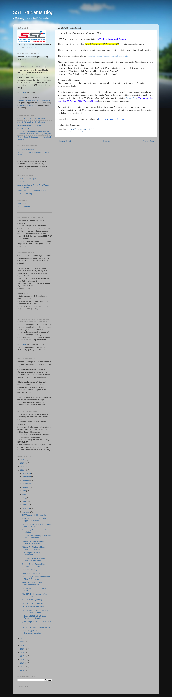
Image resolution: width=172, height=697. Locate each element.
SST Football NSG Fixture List (34, 515)
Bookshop (21, 204)
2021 (22, 642)
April (24, 501)
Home (106, 141)
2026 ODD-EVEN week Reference (31, 119)
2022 (22, 638)
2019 (22, 649)
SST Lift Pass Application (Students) (32, 190)
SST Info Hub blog (24, 194)
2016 (22, 660)
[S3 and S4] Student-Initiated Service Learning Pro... (33, 542)
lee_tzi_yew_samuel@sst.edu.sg (112, 119)
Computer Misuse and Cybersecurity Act (33, 100)
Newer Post (64, 141)
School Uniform (23, 207)
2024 (22, 466)
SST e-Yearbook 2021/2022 (33, 607)
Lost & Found (22, 182)
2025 (22, 463)
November (26, 477)
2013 (22, 670)
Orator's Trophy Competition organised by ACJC (33, 565)
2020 (22, 645)
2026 (22, 459)
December (26, 473)
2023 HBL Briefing (29, 570)
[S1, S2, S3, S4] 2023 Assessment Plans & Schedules (36, 578)
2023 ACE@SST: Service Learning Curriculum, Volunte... (36, 632)
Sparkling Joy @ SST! (31, 573)
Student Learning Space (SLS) (29, 125)
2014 (22, 667)
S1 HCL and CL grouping (32, 600)
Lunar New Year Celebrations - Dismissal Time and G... (34, 559)
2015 (22, 663)
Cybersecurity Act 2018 (26, 105)
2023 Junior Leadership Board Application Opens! (34, 519)
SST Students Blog (33, 12)
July (24, 491)
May (24, 498)
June (24, 494)
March (25, 505)
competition (69, 132)
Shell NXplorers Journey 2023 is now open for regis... (35, 584)
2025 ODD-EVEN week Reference (31, 122)
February (26, 508)
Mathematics (80, 132)
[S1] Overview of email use (33, 603)
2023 (22, 470)
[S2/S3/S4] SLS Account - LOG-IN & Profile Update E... (36, 623)
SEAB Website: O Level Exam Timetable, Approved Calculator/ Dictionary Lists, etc (34, 133)
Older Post (149, 141)
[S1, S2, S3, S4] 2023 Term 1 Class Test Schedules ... (36, 525)
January (25, 512)
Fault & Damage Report (27, 179)
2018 (22, 652)
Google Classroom (25, 128)
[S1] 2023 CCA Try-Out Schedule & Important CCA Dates (36, 611)
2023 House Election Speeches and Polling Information (36, 537)
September (27, 484)
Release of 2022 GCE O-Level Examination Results (34, 617)
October (25, 480)
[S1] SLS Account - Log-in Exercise (36, 627)
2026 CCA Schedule (25, 149)
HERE (24, 93)
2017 (22, 656)
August (25, 487)
